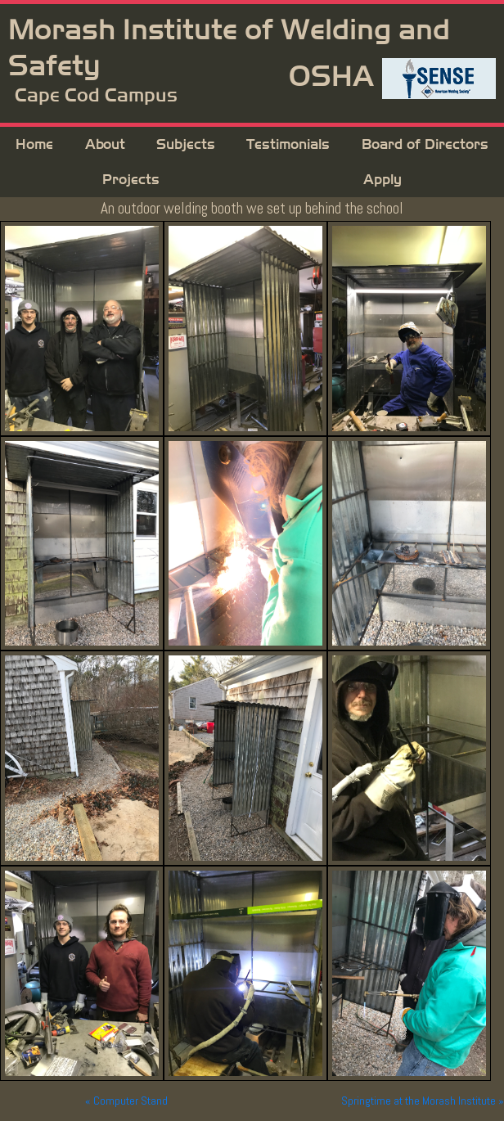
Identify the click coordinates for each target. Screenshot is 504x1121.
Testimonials (288, 144)
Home (34, 144)
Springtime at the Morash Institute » (422, 1100)
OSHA (331, 77)
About (105, 144)
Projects (131, 180)
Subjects (185, 144)
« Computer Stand (126, 1100)
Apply (382, 180)
